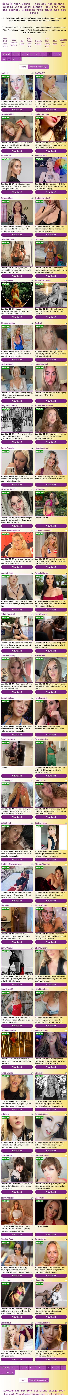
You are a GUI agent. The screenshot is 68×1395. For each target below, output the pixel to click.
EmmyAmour (7, 948)
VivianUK (39, 1073)
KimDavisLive (41, 698)
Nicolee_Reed (7, 1239)
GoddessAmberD (42, 198)
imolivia (4, 73)
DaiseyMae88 (7, 280)
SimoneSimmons (42, 864)
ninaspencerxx (41, 448)
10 (59, 54)
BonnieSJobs (7, 198)
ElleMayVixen (41, 948)
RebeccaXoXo (41, 739)
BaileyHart (39, 1198)
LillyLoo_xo (40, 780)
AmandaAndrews (42, 280)
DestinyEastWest (42, 1323)
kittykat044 (40, 655)
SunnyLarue (40, 1239)
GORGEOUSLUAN (43, 530)
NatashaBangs (41, 573)
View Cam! (17, 110)
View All (6, 54)
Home (23, 67)
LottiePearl (6, 823)
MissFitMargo (41, 614)
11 (4, 59)
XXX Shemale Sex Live (13, 42)
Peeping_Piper (41, 1030)
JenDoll (38, 323)
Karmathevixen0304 (44, 405)
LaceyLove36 (7, 989)
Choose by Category (38, 67)
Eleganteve (6, 1323)
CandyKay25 (6, 780)
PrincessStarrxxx (8, 489)
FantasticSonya (42, 1155)
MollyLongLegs (42, 114)
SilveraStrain (41, 155)
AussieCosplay (42, 1114)
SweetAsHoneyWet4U (11, 530)
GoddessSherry (8, 655)
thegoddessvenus (9, 405)
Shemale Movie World (63, 42)
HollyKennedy (7, 364)
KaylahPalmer (41, 905)
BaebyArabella (7, 448)
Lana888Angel (41, 364)
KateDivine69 (7, 1073)
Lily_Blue (5, 905)
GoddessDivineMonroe (11, 864)
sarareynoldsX (7, 1198)
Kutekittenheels (42, 989)
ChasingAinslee (8, 323)
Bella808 (39, 239)
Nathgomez (40, 489)
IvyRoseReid (6, 1155)
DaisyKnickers (7, 698)
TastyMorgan (41, 823)
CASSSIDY (40, 73)
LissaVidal (39, 1280)
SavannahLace (7, 239)
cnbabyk (5, 1114)
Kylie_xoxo (6, 1280)
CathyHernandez (8, 1030)
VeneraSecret (7, 573)
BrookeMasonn (8, 739)
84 (14, 59)
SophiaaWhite (7, 114)
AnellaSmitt (6, 155)
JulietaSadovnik (8, 614)
